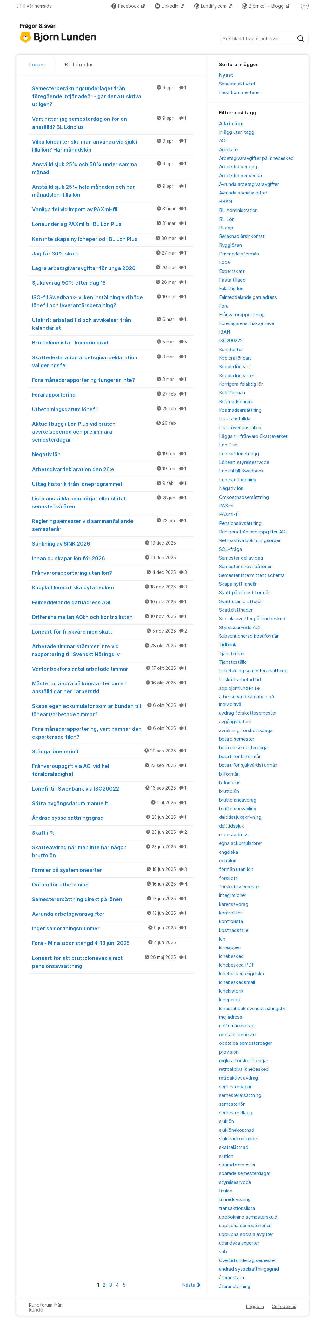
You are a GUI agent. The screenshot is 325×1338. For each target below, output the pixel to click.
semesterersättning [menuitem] (240, 1095)
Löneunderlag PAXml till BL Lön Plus (113, 223)
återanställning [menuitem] (234, 1286)
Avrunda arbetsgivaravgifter (113, 913)
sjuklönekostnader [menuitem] (238, 1139)
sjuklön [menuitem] (226, 1121)
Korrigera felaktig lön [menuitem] (241, 384)
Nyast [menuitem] (226, 75)
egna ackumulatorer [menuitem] (240, 843)
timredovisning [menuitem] (235, 1199)
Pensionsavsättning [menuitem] (240, 523)
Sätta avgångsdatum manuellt (113, 802)
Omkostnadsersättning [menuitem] (244, 497)
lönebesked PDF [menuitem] (237, 965)
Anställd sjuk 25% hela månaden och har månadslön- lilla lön (113, 190)
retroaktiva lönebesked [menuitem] (244, 1069)
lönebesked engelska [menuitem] (241, 973)
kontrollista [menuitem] (231, 921)
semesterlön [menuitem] (232, 1104)
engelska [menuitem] (228, 852)
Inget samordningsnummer (113, 928)
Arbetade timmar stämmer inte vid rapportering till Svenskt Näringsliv (113, 649)
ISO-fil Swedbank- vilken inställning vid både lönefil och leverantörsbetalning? (113, 301)
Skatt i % (113, 832)
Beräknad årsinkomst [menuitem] (242, 236)
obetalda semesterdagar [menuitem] (245, 1043)
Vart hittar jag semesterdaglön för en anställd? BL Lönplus (113, 122)
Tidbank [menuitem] (227, 645)
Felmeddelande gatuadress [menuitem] (248, 297)
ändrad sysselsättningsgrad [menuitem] (249, 1269)
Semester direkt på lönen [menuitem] (246, 566)
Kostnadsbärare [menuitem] (236, 401)
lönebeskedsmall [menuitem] (237, 982)
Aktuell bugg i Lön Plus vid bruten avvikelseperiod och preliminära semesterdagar (113, 431)
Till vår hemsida (34, 6)
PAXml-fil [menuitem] (229, 514)
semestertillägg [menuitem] (235, 1113)
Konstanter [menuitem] (231, 349)
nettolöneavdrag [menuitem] (237, 1026)
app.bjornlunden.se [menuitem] (239, 688)
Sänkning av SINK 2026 (113, 543)
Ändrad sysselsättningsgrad (113, 817)
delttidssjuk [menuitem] (231, 826)
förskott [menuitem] (228, 878)
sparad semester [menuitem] (237, 1165)
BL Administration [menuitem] (238, 210)
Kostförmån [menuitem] (232, 393)
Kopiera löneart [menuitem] (235, 358)
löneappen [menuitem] (230, 947)
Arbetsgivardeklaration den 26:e (113, 468)
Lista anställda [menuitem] (234, 419)
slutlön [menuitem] (226, 1156)
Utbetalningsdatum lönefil (113, 408)
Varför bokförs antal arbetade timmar (113, 668)
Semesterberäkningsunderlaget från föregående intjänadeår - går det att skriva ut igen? (113, 96)
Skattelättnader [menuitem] (236, 610)
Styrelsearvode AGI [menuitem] (239, 627)
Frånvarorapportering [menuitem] (242, 314)
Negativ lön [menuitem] (231, 488)
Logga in (255, 1306)
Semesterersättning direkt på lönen (113, 898)
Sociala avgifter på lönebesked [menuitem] (252, 618)
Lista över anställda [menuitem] (240, 428)
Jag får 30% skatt (113, 253)
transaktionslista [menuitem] (237, 1208)
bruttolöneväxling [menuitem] (237, 809)
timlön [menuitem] (225, 1191)
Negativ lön (113, 454)
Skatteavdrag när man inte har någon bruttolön (113, 851)
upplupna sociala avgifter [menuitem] (246, 1234)
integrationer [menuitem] (232, 895)
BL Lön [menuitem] (227, 219)
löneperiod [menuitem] (230, 999)
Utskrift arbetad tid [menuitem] (240, 680)
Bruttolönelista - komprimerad (113, 342)
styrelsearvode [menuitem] (235, 1182)
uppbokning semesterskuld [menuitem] (248, 1217)
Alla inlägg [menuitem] (231, 123)
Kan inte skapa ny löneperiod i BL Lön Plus (113, 238)
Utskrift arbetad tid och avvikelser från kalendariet (113, 323)
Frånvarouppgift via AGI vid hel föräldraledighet (113, 769)
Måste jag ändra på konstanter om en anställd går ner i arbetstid (113, 687)
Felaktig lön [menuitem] (231, 288)
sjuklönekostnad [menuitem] (236, 1130)
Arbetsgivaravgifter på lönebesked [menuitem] (256, 158)
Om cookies (284, 1306)
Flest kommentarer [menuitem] (239, 92)
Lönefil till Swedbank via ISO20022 (113, 788)
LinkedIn (167, 6)
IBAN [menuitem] (224, 332)
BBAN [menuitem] (225, 202)
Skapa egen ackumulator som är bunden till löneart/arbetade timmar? (113, 709)
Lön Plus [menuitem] (228, 445)
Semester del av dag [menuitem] (241, 558)
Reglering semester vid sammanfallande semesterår (113, 524)
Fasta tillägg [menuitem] (232, 280)
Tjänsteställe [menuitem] (233, 662)
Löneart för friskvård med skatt (113, 631)
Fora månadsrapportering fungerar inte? (113, 379)
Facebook (125, 6)
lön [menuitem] (222, 939)
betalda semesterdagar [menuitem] (244, 748)
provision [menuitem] (229, 1052)
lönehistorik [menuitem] (231, 991)
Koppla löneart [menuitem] (234, 367)
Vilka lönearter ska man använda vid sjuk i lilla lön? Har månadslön (113, 145)
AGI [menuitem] (223, 141)
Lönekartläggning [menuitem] (237, 480)
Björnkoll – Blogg (263, 6)
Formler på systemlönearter (113, 869)
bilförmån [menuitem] (229, 774)
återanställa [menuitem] (231, 1277)
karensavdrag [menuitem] (233, 904)
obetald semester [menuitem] (238, 1034)
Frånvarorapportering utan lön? (113, 572)
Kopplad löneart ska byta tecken (113, 587)
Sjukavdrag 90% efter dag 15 (113, 282)
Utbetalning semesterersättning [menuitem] (253, 671)
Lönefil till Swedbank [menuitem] (241, 471)
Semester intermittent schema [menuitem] (252, 575)
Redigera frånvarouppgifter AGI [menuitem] (253, 532)
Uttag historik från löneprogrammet (113, 483)
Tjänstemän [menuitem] (231, 653)
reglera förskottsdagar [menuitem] (243, 1060)
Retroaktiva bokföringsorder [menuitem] (250, 540)
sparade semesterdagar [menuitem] (244, 1173)
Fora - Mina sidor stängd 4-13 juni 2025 (113, 942)
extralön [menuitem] (227, 861)
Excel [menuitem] (225, 262)
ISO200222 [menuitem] (230, 340)
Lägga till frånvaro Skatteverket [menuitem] (253, 436)
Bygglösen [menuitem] (230, 245)
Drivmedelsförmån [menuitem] (239, 254)
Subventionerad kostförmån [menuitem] (249, 636)
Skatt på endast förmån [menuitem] (245, 592)
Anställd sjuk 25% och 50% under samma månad (113, 167)
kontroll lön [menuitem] (231, 913)
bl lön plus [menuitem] (230, 782)
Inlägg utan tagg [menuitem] (236, 132)
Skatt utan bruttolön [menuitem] (241, 601)
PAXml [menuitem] (226, 506)
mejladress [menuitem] (230, 1017)
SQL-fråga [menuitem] (230, 549)
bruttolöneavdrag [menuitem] (237, 800)
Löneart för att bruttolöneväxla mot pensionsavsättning (113, 961)
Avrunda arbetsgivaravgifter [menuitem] (249, 184)
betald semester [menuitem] (236, 739)
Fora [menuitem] (224, 306)
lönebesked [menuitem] (231, 956)
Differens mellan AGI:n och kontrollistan (113, 616)
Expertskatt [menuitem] (232, 271)
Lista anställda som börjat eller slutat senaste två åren (113, 502)
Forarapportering (113, 394)
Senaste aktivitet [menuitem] (237, 84)
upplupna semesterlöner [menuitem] (245, 1225)
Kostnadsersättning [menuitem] (240, 410)
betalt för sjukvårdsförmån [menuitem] (248, 765)
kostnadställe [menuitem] (233, 930)
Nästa (188, 1285)
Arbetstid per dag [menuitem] (238, 167)
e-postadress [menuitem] (234, 835)
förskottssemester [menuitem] (239, 887)
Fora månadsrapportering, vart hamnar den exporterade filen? (113, 732)
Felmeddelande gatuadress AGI (113, 602)
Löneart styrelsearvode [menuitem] (244, 462)
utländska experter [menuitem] (239, 1243)
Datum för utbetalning (113, 884)
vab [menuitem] (223, 1251)
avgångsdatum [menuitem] (235, 721)
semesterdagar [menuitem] (235, 1087)
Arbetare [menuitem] (228, 150)
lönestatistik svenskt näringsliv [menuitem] (252, 1008)
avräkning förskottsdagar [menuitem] (246, 730)
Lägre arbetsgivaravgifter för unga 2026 (113, 267)
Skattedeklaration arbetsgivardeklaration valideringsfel (113, 361)
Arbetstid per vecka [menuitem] (240, 176)
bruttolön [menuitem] (229, 791)
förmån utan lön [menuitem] (236, 869)
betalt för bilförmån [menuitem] (240, 756)
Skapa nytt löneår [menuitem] (238, 584)
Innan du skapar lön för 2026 (113, 557)
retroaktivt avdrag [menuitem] (238, 1078)
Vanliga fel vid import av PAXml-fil (113, 209)
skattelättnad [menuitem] (233, 1147)
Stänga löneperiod (113, 751)
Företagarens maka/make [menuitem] (246, 323)
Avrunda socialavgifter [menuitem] (243, 193)
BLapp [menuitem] (226, 228)
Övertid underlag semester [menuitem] (247, 1260)
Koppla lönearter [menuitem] (236, 375)
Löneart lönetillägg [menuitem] (239, 454)
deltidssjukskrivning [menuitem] (240, 817)
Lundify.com (211, 6)
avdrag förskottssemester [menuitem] (247, 713)
